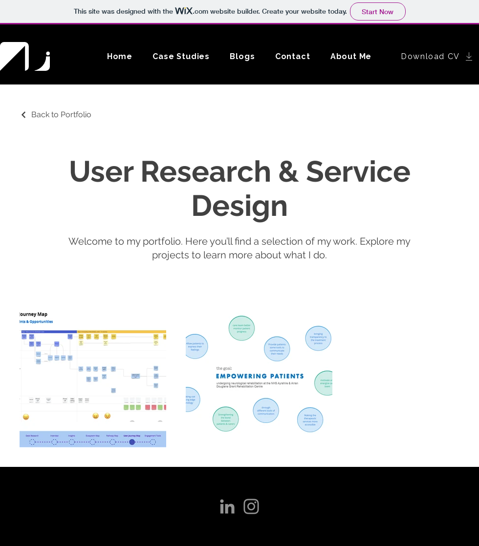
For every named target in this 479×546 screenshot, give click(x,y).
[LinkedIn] (227, 506)
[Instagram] (251, 506)
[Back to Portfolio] (55, 114)
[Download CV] (437, 56)
